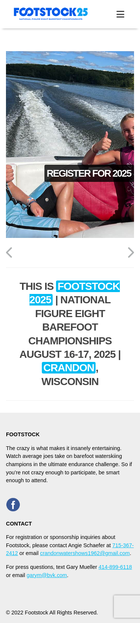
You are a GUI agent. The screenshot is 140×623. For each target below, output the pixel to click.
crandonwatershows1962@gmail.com (85, 553)
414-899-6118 (115, 567)
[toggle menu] (120, 14)
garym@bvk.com (47, 575)
